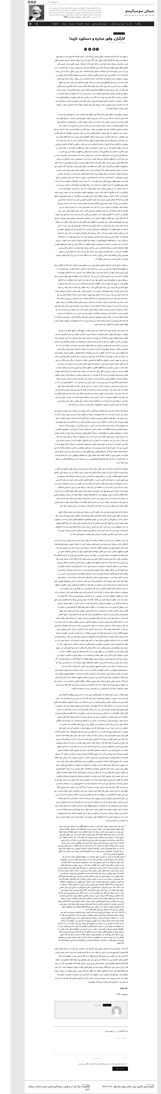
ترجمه (77, 24)
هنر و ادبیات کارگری (107, 24)
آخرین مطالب (87, 1005)
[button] (26, 24)
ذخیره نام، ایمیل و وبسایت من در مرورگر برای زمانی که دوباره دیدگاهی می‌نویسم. (92, 1063)
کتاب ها (118, 24)
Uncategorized (108, 33)
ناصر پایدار (111, 42)
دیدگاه (54, 24)
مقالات (127, 24)
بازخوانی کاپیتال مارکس (89, 24)
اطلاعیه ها (69, 24)
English (45, 24)
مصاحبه (61, 24)
